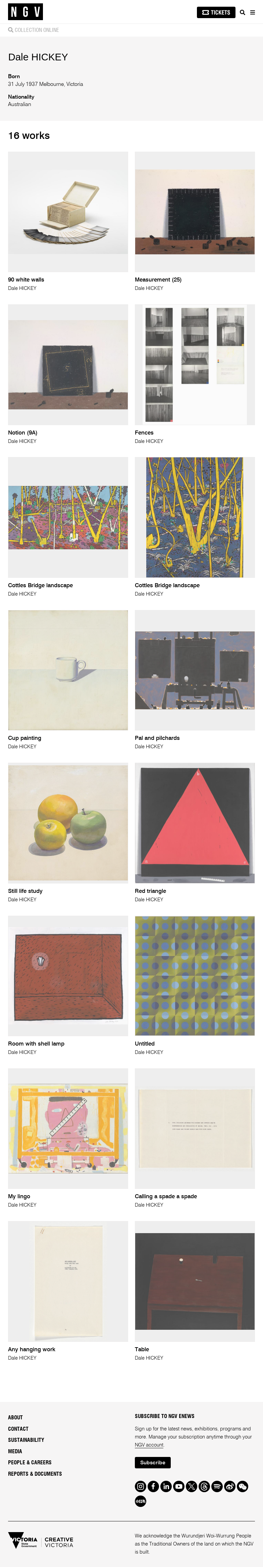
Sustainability (26, 1440)
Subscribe (152, 1463)
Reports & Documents (35, 1474)
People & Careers (30, 1462)
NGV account (149, 1445)
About (15, 1417)
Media (15, 1451)
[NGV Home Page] (25, 11)
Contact (18, 1429)
